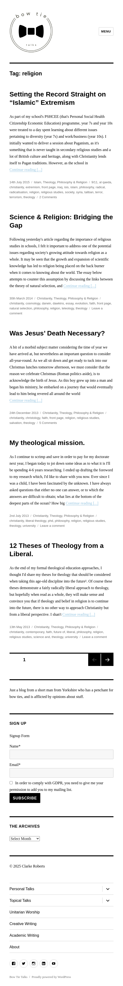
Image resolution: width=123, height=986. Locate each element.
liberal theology (36, 521)
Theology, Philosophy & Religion (65, 182)
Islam (37, 182)
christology (33, 418)
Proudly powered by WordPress (51, 977)
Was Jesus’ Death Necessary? (57, 333)
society (69, 192)
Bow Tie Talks (18, 977)
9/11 (94, 182)
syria (79, 192)
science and (41, 637)
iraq (59, 187)
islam (73, 187)
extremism (33, 187)
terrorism (16, 197)
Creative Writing (23, 924)
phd (50, 521)
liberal (71, 632)
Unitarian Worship (25, 912)
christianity (17, 187)
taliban (88, 192)
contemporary (35, 632)
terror (98, 192)
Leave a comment (52, 525)
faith (92, 303)
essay (70, 303)
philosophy (86, 187)
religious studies (52, 192)
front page (49, 187)
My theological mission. (47, 442)
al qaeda (105, 182)
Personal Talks (22, 889)
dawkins (58, 303)
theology (29, 197)
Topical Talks (20, 901)
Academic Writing (24, 935)
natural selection (21, 308)
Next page (107, 660)
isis (66, 187)
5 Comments (48, 423)
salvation (16, 423)
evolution (81, 303)
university (29, 525)
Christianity (44, 298)
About (15, 947)
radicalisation (19, 192)
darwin (46, 303)
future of (59, 632)
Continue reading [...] (26, 170)
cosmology (33, 303)
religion (34, 192)
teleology (68, 308)
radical (100, 187)
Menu (106, 31)
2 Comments (48, 197)
